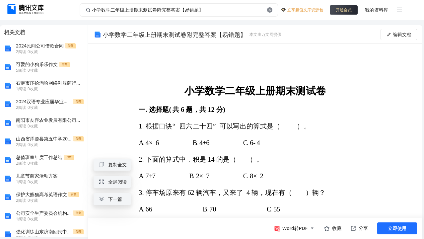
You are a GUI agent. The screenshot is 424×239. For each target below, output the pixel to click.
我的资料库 (376, 10)
